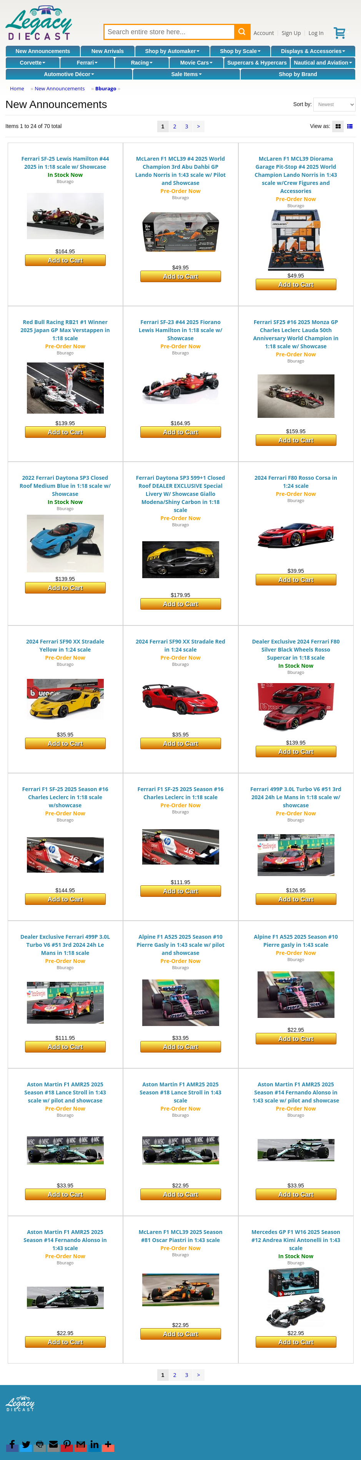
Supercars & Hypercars (257, 63)
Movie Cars (196, 63)
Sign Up (291, 33)
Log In (315, 33)
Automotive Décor (69, 74)
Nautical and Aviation (323, 63)
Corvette (33, 63)
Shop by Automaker (172, 51)
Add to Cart (65, 260)
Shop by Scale (240, 51)
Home (17, 88)
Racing (142, 63)
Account (264, 33)
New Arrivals (107, 51)
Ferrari (87, 63)
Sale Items (186, 74)
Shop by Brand (298, 74)
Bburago (105, 88)
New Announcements (43, 51)
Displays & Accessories (313, 51)
